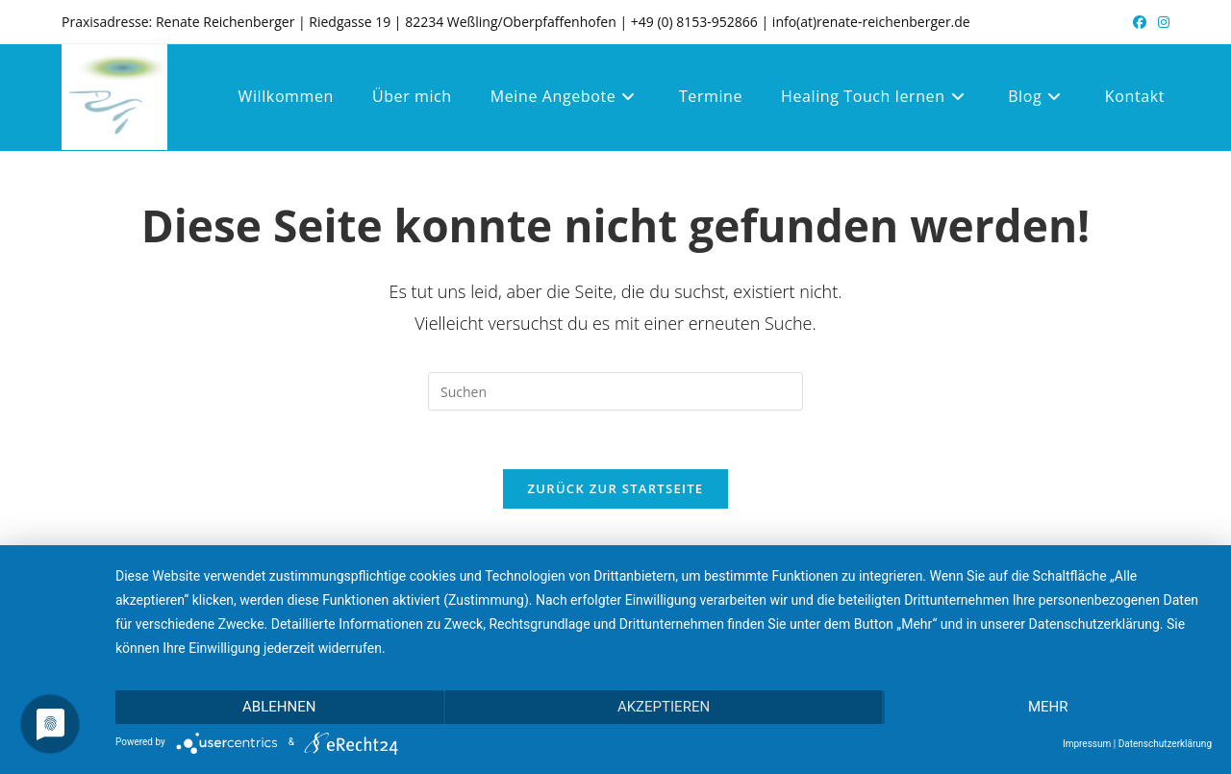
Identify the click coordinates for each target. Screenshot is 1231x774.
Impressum (1087, 743)
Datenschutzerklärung (1165, 743)
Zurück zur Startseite (616, 488)
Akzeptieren (663, 706)
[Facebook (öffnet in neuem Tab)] (1139, 22)
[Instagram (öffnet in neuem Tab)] (1160, 22)
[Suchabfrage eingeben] (615, 391)
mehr (1048, 706)
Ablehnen (278, 706)
